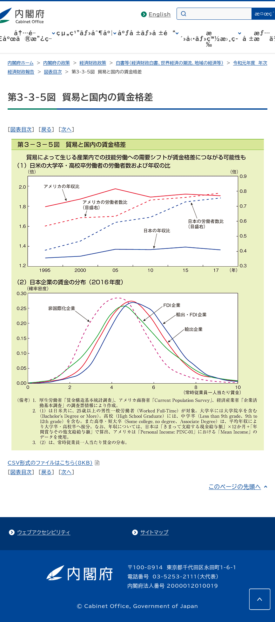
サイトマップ (154, 532)
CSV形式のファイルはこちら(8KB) (54, 462)
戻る (46, 129)
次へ (66, 129)
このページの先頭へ (235, 486)
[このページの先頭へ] (260, 599)
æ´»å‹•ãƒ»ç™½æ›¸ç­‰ (209, 38)
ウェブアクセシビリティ (43, 532)
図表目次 (53, 72)
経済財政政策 (92, 63)
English (160, 14)
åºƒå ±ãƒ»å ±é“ (147, 33)
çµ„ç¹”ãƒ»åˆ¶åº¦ (85, 33)
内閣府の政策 (56, 63)
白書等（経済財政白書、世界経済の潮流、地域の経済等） (170, 63)
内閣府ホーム (20, 63)
